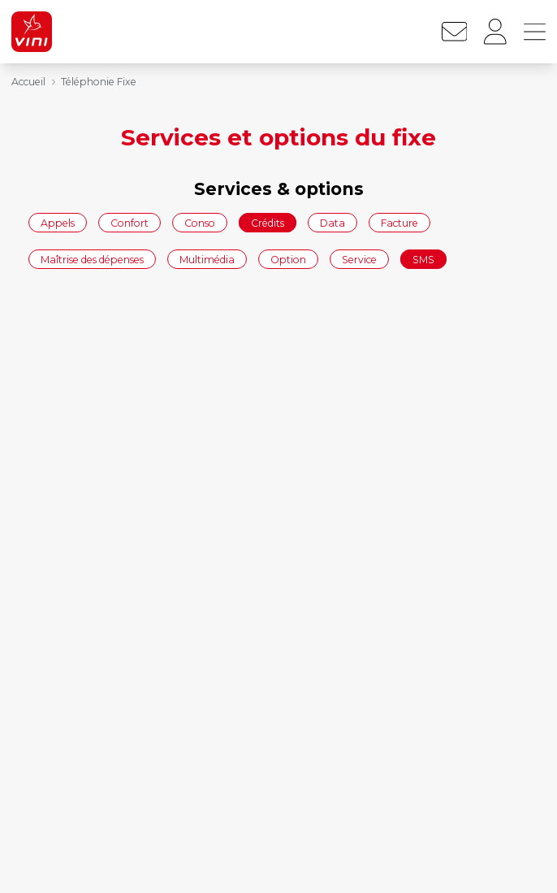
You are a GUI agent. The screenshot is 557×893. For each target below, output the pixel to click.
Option (288, 260)
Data (332, 222)
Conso (199, 222)
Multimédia (207, 260)
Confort (129, 222)
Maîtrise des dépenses (92, 260)
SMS (423, 260)
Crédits (267, 222)
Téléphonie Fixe (98, 82)
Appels (58, 222)
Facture (399, 222)
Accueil (28, 82)
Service (359, 260)
